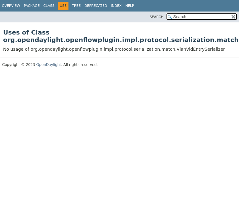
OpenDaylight (48, 65)
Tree (76, 6)
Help (129, 6)
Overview (11, 6)
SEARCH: (157, 17)
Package (32, 6)
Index (116, 6)
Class (48, 6)
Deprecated (95, 6)
